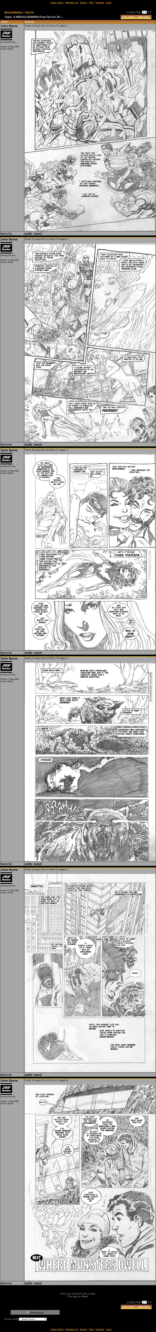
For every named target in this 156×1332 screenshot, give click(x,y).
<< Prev (130, 12)
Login (108, 2)
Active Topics (57, 2)
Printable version (36, 1312)
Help (91, 2)
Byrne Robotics (13, 12)
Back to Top (6, 233)
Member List (72, 2)
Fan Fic (29, 12)
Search (83, 2)
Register (100, 2)
